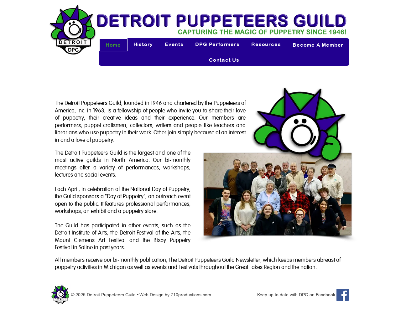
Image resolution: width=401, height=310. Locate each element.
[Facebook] (342, 295)
